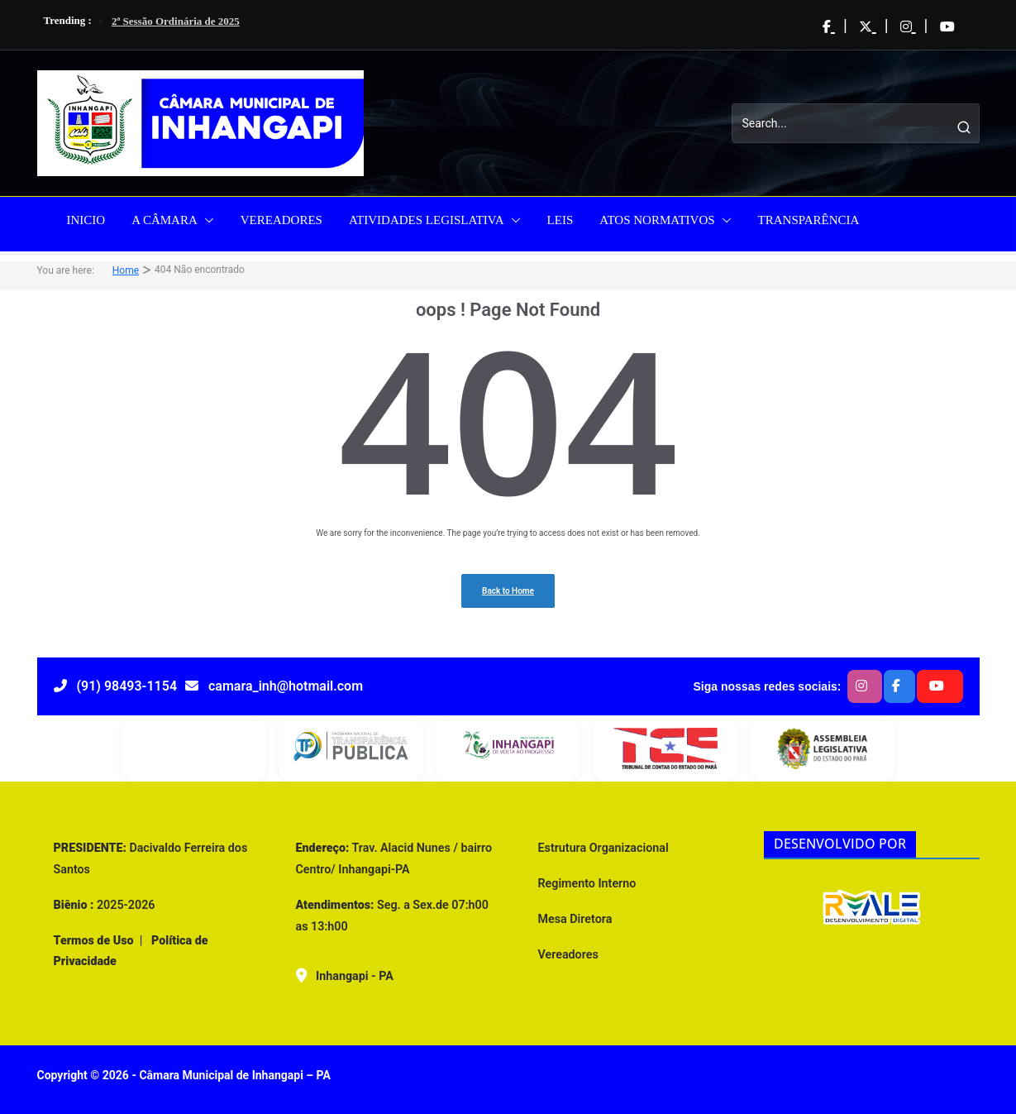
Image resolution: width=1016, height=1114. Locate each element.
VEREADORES (281, 220)
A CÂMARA (164, 220)
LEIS (560, 220)
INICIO (86, 220)
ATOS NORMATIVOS (656, 220)
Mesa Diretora (575, 918)
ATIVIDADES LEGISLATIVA (426, 220)
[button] (206, 220)
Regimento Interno (587, 883)
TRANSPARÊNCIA (809, 220)
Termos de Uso (94, 940)
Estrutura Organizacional (603, 847)
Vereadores (568, 954)
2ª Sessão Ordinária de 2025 (176, 21)
